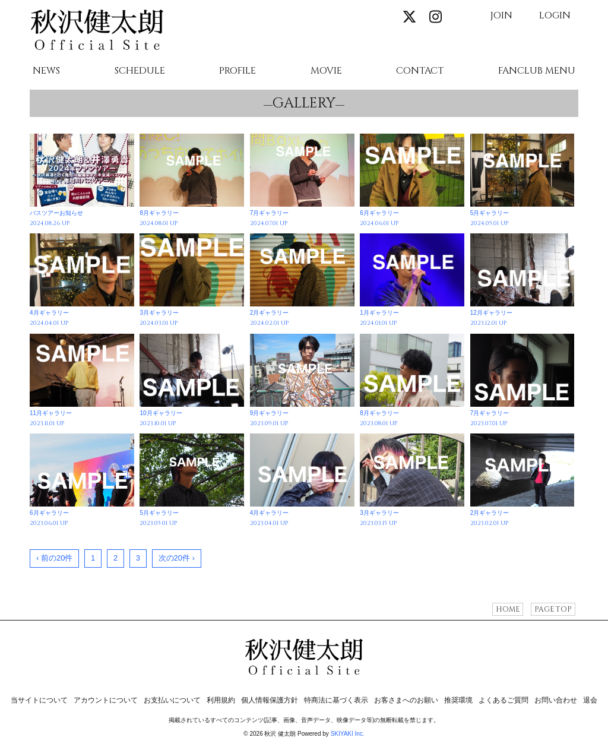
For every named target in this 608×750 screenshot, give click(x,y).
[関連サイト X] (410, 17)
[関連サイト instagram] (436, 17)
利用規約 (221, 700)
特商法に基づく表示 (336, 700)
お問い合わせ (555, 700)
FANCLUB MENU (536, 71)
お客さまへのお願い (406, 700)
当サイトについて (39, 700)
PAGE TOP (553, 609)
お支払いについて (172, 700)
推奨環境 (458, 700)
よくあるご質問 (503, 700)
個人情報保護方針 (269, 700)
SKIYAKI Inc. (348, 733)
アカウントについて (106, 700)
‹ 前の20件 (54, 557)
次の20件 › (177, 557)
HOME (508, 609)
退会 (590, 700)
